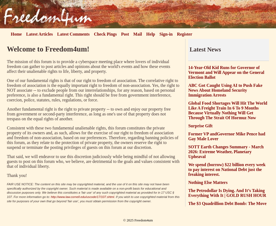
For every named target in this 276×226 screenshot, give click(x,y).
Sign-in (166, 34)
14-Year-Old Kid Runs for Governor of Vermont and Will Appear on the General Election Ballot (226, 72)
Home (16, 34)
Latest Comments (73, 34)
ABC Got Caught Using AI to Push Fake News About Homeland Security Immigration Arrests (225, 90)
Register (184, 34)
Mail (137, 34)
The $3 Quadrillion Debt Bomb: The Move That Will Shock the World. (227, 206)
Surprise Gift (200, 126)
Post (125, 34)
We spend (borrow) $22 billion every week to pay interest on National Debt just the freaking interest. (226, 169)
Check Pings (105, 34)
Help (150, 34)
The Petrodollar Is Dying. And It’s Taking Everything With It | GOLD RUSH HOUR (227, 193)
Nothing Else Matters (207, 182)
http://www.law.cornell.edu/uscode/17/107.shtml (82, 196)
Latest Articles (39, 34)
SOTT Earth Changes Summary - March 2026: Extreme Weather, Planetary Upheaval (226, 152)
